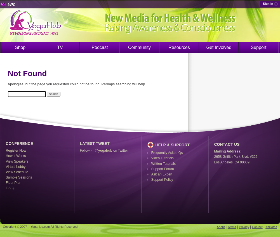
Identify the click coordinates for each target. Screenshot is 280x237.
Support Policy (162, 180)
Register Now (16, 150)
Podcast (100, 47)
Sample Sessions (19, 177)
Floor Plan (13, 183)
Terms (232, 227)
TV (60, 47)
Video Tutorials (162, 158)
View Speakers (17, 161)
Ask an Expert (162, 174)
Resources (179, 47)
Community (139, 47)
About (221, 227)
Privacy (244, 227)
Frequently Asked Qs (167, 153)
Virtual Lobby (16, 167)
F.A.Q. (10, 188)
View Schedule (17, 172)
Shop (20, 47)
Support (258, 47)
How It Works (16, 156)
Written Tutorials (163, 164)
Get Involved (219, 47)
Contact (257, 227)
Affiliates (271, 227)
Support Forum (162, 169)
